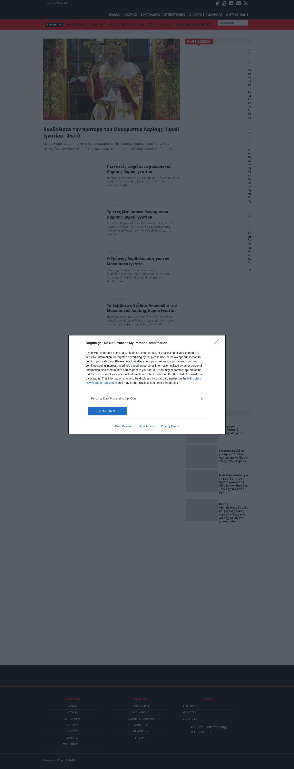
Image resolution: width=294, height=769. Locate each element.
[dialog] (147, 384)
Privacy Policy (170, 426)
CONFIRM (107, 411)
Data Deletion (124, 426)
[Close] (218, 343)
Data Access (147, 426)
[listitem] (147, 398)
